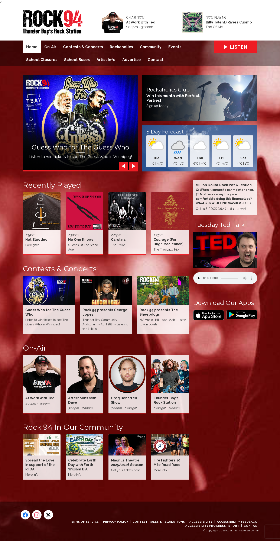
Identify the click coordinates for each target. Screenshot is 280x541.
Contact (155, 59)
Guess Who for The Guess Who (80, 147)
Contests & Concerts (83, 47)
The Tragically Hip (166, 249)
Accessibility (200, 521)
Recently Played (52, 185)
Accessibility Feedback (237, 521)
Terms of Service (84, 521)
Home (32, 47)
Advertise (131, 59)
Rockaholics (121, 47)
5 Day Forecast (165, 131)
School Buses (77, 59)
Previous (122, 166)
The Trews (118, 245)
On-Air (50, 47)
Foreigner (32, 245)
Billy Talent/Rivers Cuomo (229, 22)
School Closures (41, 59)
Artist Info (106, 59)
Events (174, 47)
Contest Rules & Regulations (159, 521)
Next (132, 166)
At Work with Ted (140, 22)
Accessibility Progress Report (212, 525)
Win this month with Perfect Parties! (173, 98)
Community (151, 47)
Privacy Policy (115, 521)
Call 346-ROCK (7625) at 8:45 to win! (221, 208)
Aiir (257, 530)
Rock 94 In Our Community (73, 427)
